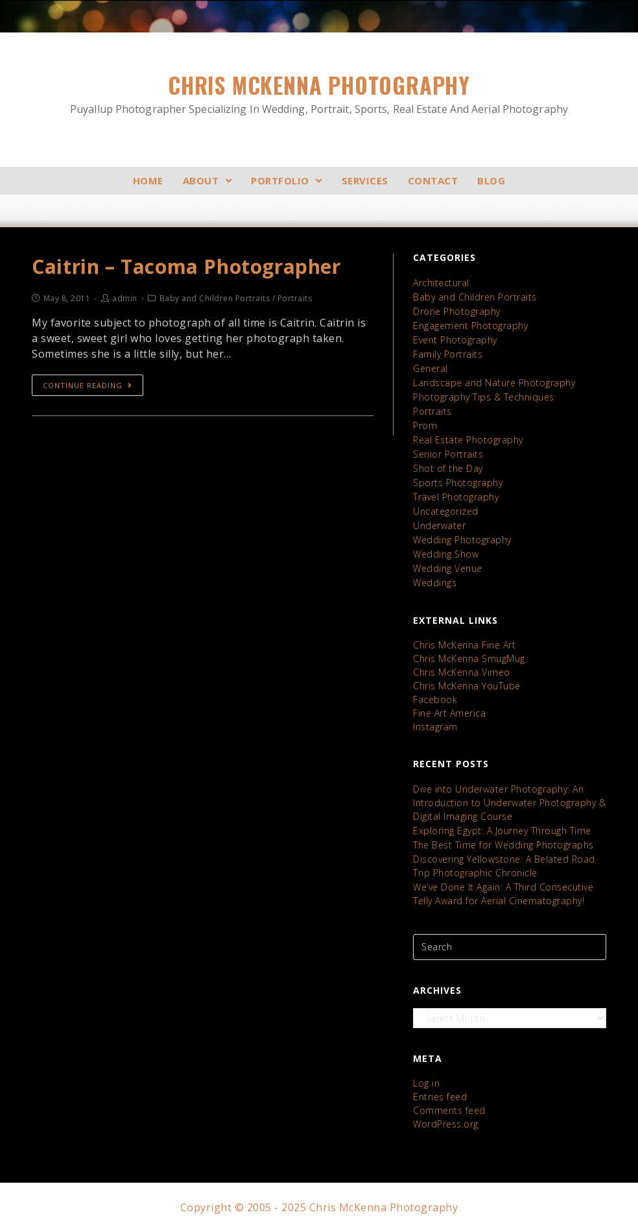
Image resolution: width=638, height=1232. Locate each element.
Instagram (435, 727)
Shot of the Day (448, 468)
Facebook (435, 699)
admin (124, 298)
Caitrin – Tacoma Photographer (186, 266)
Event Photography (455, 340)
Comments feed (449, 1110)
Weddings (434, 582)
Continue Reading (87, 385)
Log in (426, 1083)
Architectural (441, 283)
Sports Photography (457, 482)
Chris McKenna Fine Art (464, 645)
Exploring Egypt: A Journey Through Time (502, 830)
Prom (425, 425)
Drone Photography (457, 311)
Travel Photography (456, 497)
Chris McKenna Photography (319, 93)
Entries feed (440, 1096)
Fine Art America (449, 713)
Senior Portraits (448, 454)
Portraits (432, 411)
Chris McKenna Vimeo (461, 672)
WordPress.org (445, 1124)
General (430, 368)
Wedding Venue (447, 568)
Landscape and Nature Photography (494, 382)
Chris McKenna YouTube (467, 686)
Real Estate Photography (468, 440)
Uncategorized (445, 511)
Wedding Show (445, 554)
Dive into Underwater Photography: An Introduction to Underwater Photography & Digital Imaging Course (509, 802)
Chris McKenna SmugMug (469, 658)
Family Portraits (447, 354)
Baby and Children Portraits (475, 297)
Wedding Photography (462, 540)
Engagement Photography (470, 325)
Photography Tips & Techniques (483, 397)
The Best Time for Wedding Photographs (503, 845)
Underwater (439, 525)
